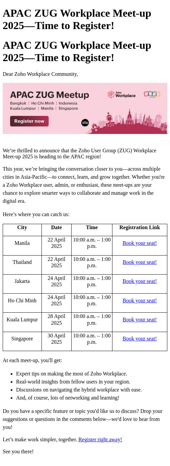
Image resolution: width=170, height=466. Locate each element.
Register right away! (100, 439)
